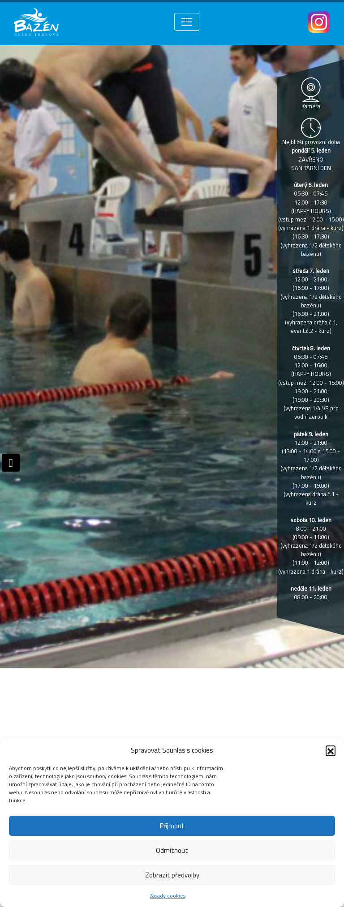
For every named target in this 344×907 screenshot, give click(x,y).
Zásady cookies (167, 895)
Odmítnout (172, 850)
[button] (330, 750)
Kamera (310, 106)
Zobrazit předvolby (172, 875)
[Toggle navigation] (186, 22)
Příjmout (172, 826)
